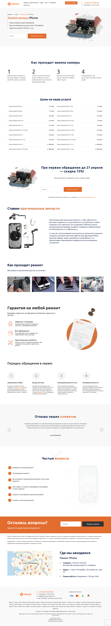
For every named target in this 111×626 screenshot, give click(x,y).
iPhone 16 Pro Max (65, 606)
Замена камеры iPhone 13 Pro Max (18, 149)
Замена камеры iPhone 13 (16, 144)
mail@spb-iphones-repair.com (45, 596)
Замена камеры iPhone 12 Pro (17, 139)
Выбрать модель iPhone (31, 2)
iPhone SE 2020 (91, 602)
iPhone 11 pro (72, 602)
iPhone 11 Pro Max (81, 602)
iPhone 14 (73, 604)
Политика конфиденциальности (58, 611)
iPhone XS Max (57, 602)
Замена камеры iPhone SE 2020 (65, 130)
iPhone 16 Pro (55, 606)
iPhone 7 (11, 602)
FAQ (46, 2)
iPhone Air (55, 608)
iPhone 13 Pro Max (56, 604)
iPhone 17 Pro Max (96, 606)
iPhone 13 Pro (47, 604)
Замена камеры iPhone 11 (16, 125)
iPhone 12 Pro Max (31, 604)
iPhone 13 (39, 604)
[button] (30, 467)
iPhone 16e (73, 606)
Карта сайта (72, 611)
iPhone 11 (64, 602)
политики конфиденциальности (86, 197)
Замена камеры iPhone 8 (15, 111)
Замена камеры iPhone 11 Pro (65, 125)
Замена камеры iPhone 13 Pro (65, 144)
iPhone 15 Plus (13, 606)
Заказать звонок (71, 3)
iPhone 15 (98, 604)
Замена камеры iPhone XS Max (65, 120)
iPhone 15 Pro (21, 606)
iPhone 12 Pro (22, 604)
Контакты (27, 5)
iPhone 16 (39, 606)
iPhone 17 (79, 606)
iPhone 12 (98, 602)
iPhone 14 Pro (80, 604)
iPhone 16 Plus (47, 606)
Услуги (42, 2)
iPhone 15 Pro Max (31, 606)
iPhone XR (44, 602)
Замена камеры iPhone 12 (16, 135)
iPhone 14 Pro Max (90, 604)
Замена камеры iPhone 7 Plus (65, 106)
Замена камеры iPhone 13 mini (65, 149)
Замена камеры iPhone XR (64, 116)
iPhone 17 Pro (87, 606)
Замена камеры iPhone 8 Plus (65, 111)
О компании (52, 2)
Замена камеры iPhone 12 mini (65, 135)
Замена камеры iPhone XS (16, 120)
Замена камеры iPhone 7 (15, 106)
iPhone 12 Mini (14, 604)
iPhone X (38, 602)
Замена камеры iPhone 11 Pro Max (18, 130)
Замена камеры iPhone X (16, 116)
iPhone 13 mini (66, 604)
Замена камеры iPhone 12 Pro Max (66, 139)
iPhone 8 (24, 602)
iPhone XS (50, 602)
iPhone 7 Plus (18, 602)
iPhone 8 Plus (31, 602)
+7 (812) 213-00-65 (91, 3)
